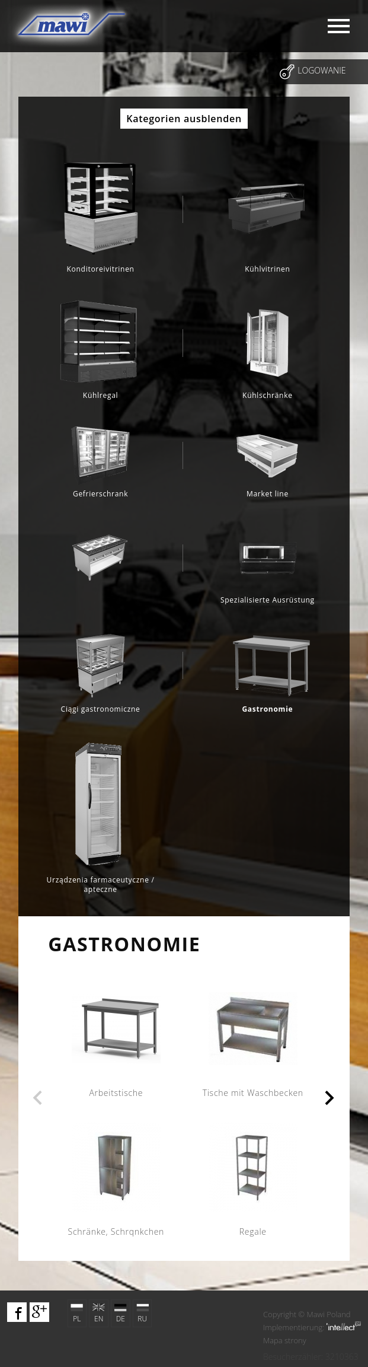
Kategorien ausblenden (184, 118)
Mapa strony (284, 1340)
